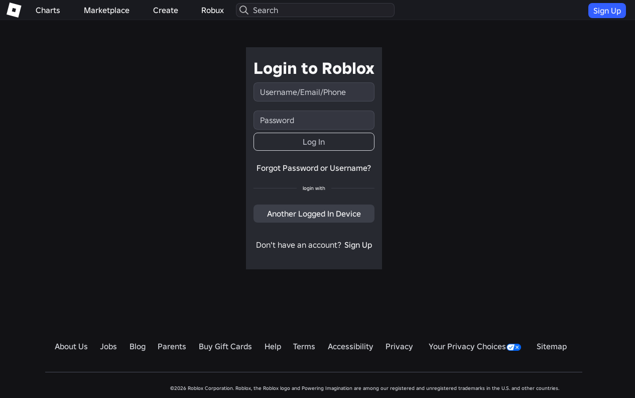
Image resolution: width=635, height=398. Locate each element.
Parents (172, 346)
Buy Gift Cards (225, 346)
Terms (304, 346)
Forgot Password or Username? (314, 168)
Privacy (399, 346)
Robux (212, 10)
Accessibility (350, 346)
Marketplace (107, 10)
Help (273, 346)
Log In (314, 142)
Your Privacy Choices (475, 346)
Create (165, 10)
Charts (48, 10)
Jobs (108, 346)
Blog (138, 346)
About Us (71, 346)
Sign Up (607, 11)
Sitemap (552, 346)
